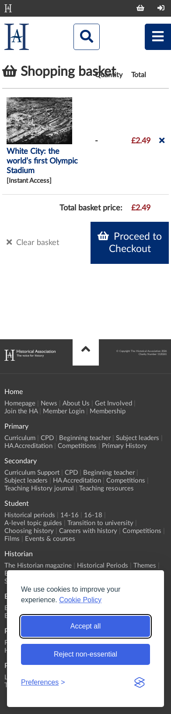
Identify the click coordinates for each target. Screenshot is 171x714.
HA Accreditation (28, 446)
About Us (76, 403)
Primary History (124, 446)
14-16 (69, 515)
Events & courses (50, 539)
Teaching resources (106, 488)
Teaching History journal (39, 488)
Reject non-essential (85, 654)
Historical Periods (102, 565)
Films (12, 539)
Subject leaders (137, 438)
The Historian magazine (38, 565)
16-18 (93, 515)
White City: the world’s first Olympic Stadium (42, 161)
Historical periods (29, 515)
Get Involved (113, 403)
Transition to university (100, 523)
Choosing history (29, 531)
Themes (144, 565)
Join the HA (21, 411)
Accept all (85, 626)
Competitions (77, 446)
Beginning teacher (85, 438)
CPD (47, 438)
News (49, 403)
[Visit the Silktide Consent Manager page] (139, 682)
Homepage (19, 403)
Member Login (63, 411)
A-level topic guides (33, 523)
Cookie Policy (80, 600)
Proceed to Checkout (130, 242)
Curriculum (19, 438)
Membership (108, 411)
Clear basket (33, 242)
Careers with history (88, 531)
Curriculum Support (31, 472)
